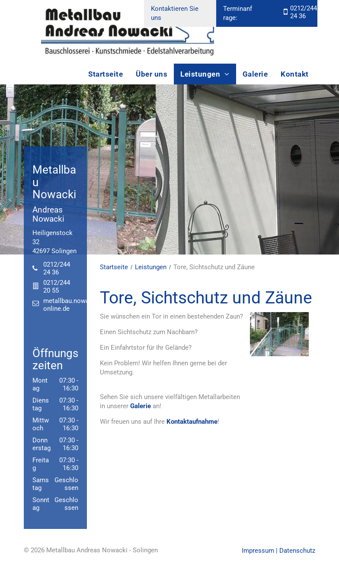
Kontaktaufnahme (191, 421)
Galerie (140, 406)
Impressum (258, 550)
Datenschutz (297, 550)
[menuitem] (105, 74)
